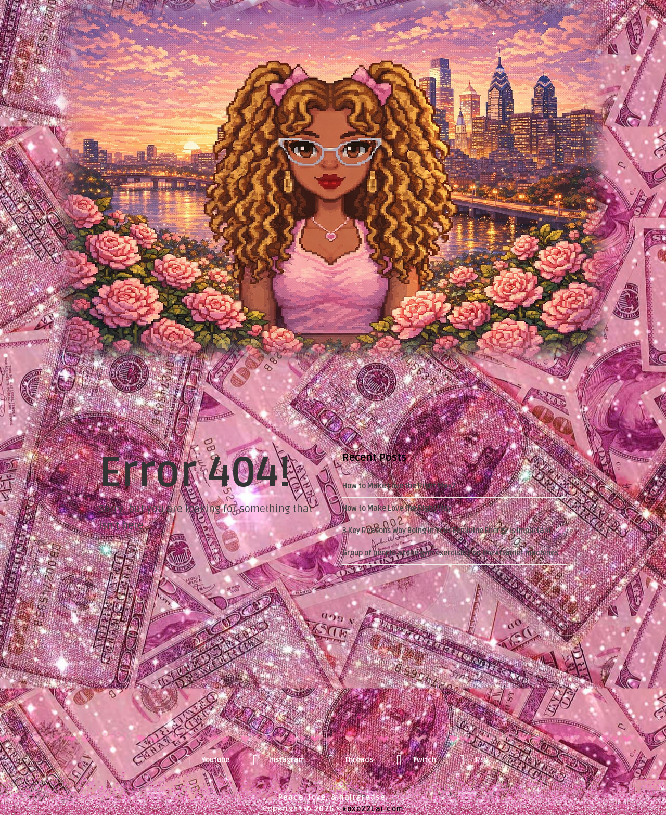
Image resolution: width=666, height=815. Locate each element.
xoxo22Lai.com (373, 809)
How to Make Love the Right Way (397, 508)
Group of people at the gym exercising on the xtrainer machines (450, 553)
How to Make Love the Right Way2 (399, 486)
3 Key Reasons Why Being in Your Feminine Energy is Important (447, 530)
